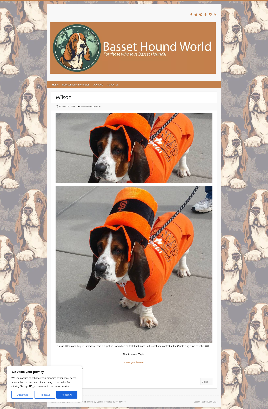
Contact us (112, 84)
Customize (22, 394)
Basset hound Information (76, 84)
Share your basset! (134, 362)
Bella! (206, 381)
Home (55, 84)
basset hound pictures (91, 106)
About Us (98, 84)
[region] (44, 384)
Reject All (45, 394)
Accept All (67, 394)
